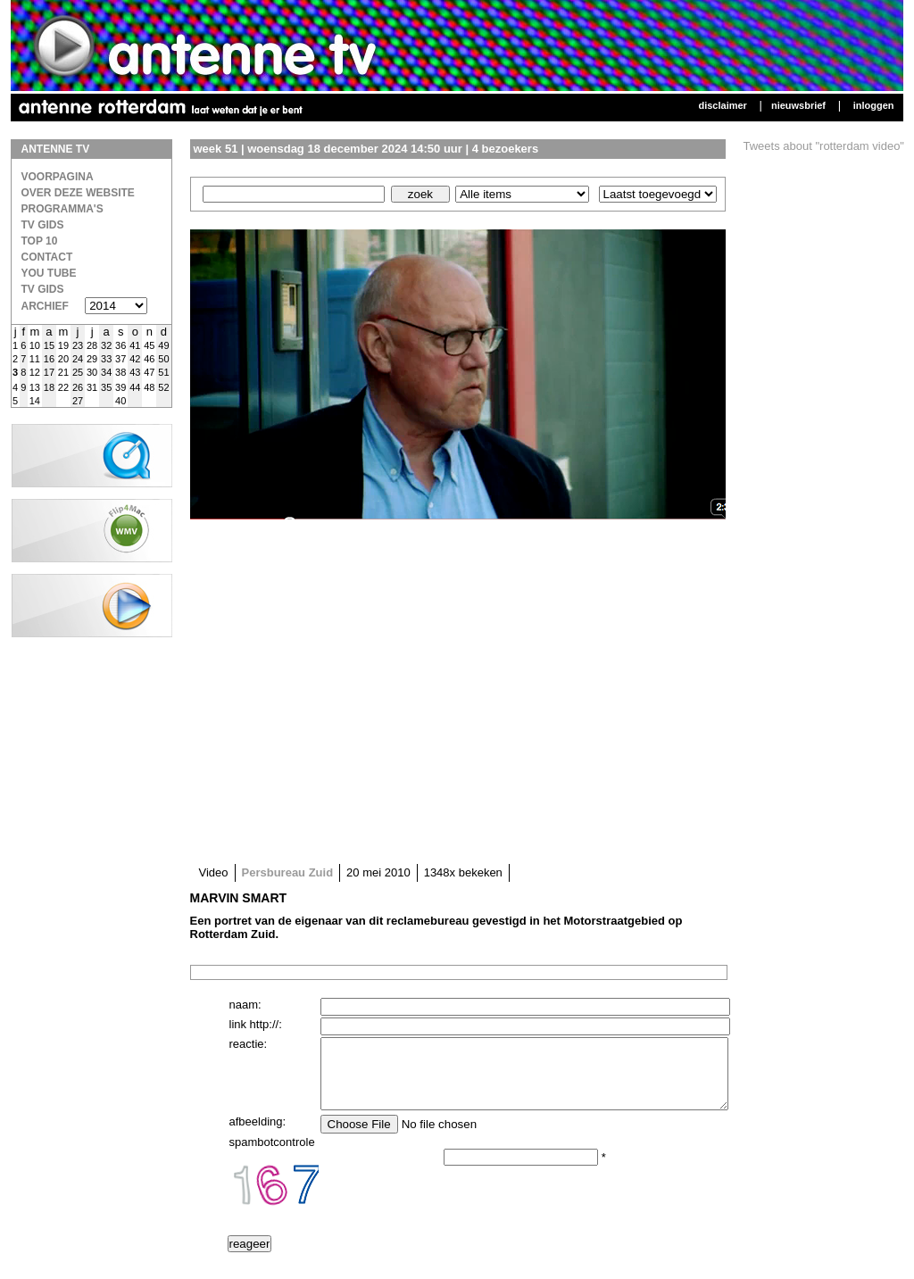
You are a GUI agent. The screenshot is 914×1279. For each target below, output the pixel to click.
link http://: (255, 1024)
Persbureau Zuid (288, 872)
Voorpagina (57, 176)
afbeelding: (258, 1135)
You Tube (49, 273)
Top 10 (39, 241)
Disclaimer (722, 105)
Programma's (62, 209)
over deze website (78, 193)
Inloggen (873, 105)
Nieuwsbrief (798, 105)
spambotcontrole (272, 1155)
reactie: (248, 1044)
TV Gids (42, 225)
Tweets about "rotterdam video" (824, 146)
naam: (245, 1004)
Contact (47, 257)
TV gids (42, 289)
